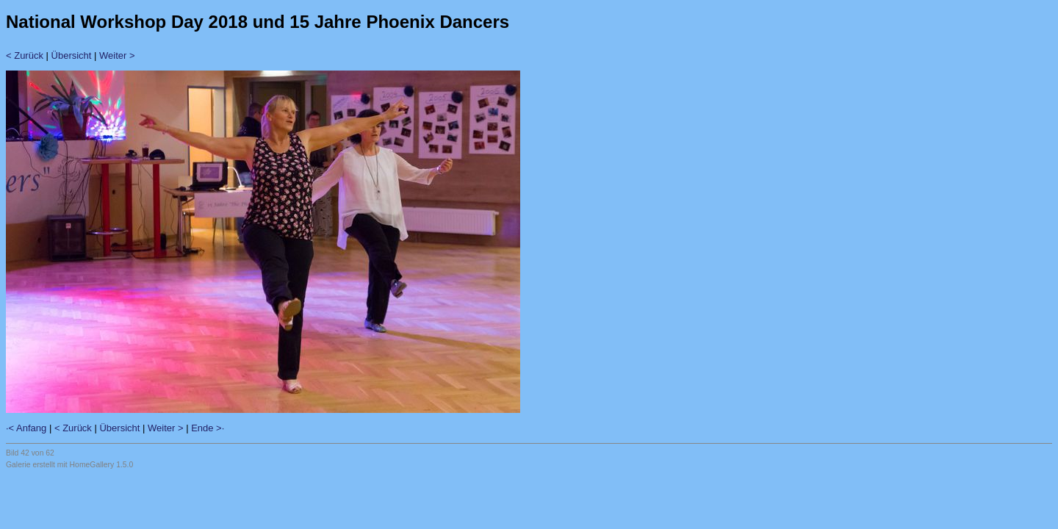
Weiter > (117, 55)
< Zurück (24, 55)
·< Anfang (26, 427)
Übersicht (71, 55)
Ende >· (207, 427)
